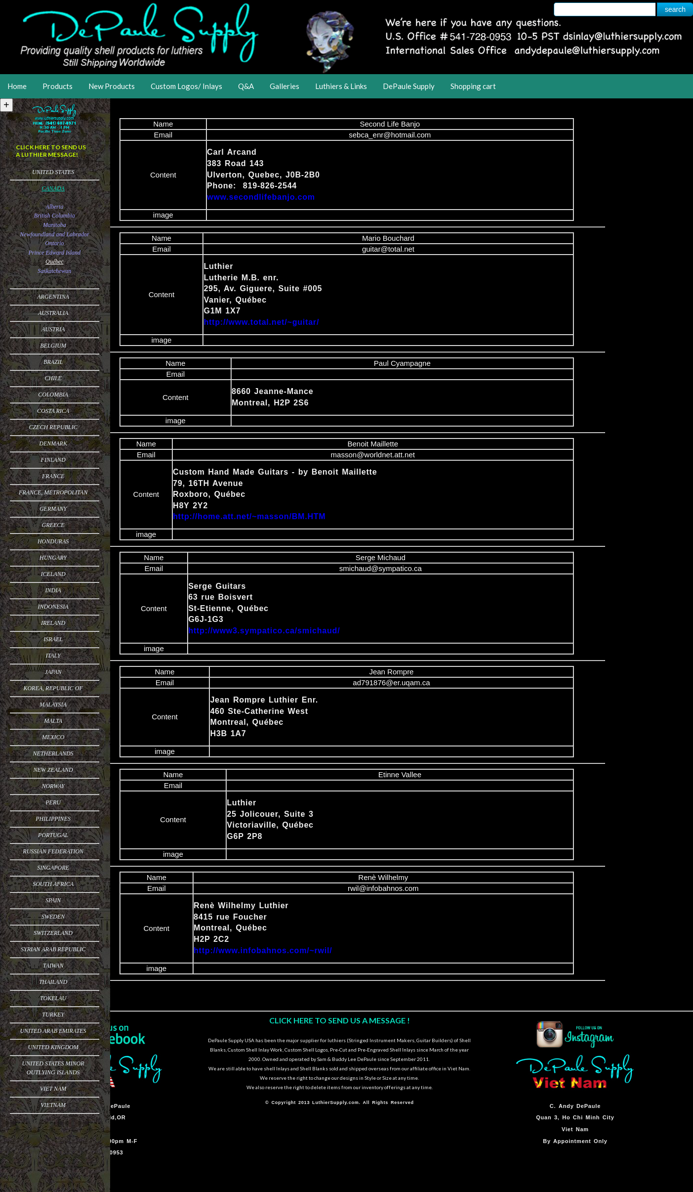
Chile (53, 378)
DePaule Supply (409, 86)
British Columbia (54, 215)
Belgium (53, 345)
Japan (53, 671)
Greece (53, 525)
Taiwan (53, 965)
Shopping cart (473, 86)
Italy (52, 655)
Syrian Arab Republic (53, 949)
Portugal (53, 835)
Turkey (53, 1014)
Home (17, 86)
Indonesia (53, 606)
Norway (52, 786)
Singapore (53, 867)
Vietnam (53, 1105)
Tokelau (53, 998)
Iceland (53, 574)
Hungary (53, 557)
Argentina (53, 296)
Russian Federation (53, 851)
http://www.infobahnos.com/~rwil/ (263, 950)
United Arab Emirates (53, 1030)
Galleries (284, 86)
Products (57, 86)
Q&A (246, 86)
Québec (54, 261)
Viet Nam (53, 1088)
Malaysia (53, 704)
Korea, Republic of (52, 688)
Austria (53, 329)
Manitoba (54, 224)
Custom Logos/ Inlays (186, 86)
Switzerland (53, 932)
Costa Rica (53, 410)
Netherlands (53, 753)
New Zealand (53, 769)
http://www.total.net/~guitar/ (261, 322)
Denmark (53, 443)
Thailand (53, 981)
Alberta (54, 206)
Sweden (53, 916)
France (53, 476)
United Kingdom (53, 1047)
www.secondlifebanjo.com (261, 197)
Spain (53, 900)
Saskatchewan (54, 270)
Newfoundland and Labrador (54, 234)
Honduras (53, 541)
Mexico (53, 737)
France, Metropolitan (53, 492)
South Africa (53, 884)
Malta (53, 720)
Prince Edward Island (55, 252)
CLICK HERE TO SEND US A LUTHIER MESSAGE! (51, 150)
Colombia (53, 394)
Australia (53, 312)
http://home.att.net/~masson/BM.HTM (249, 516)
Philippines (53, 818)
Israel (53, 639)
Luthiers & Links (341, 86)
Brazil (53, 361)
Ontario (54, 243)
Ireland (53, 622)
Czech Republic (53, 427)
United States (53, 172)
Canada (53, 188)
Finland (53, 459)
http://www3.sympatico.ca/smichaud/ (264, 630)
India (53, 590)
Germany (53, 508)
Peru (53, 802)
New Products (111, 86)
